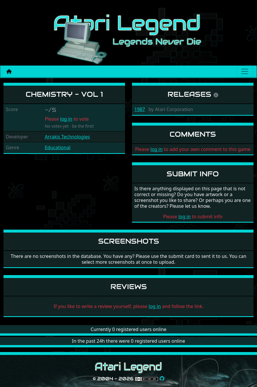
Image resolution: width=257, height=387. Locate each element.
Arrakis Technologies (67, 136)
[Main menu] (245, 71)
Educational (58, 147)
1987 (139, 109)
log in (66, 119)
